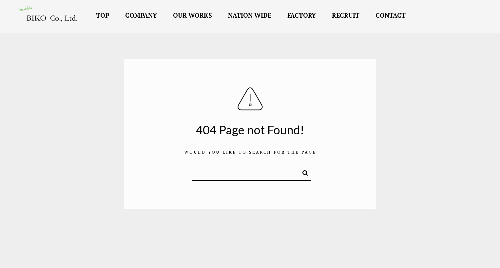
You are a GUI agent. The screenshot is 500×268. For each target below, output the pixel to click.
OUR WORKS (192, 15)
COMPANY (141, 15)
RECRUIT (345, 15)
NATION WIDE (249, 15)
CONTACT (390, 15)
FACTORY (301, 15)
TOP (102, 15)
